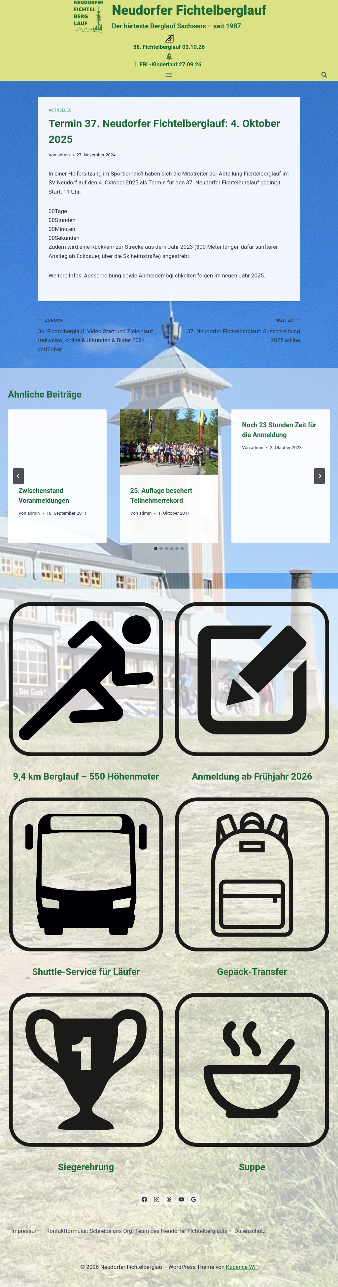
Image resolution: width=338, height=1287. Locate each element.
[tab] (155, 548)
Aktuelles (60, 110)
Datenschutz (250, 1231)
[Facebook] (144, 1199)
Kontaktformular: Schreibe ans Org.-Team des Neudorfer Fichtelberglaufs (137, 1231)
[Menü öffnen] (169, 75)
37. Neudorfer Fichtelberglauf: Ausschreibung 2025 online (237, 329)
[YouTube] (181, 1199)
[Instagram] (156, 1199)
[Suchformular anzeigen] (324, 75)
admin (63, 154)
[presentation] (57, 442)
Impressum (25, 1231)
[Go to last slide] (18, 476)
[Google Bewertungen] (193, 1199)
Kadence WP (242, 1267)
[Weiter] (319, 476)
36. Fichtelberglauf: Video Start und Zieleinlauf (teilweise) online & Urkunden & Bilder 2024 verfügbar (100, 334)
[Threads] (169, 1199)
